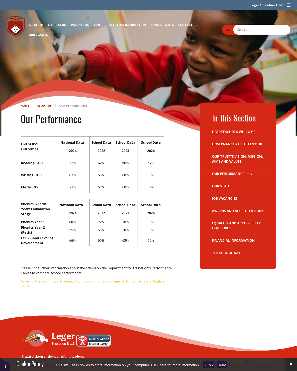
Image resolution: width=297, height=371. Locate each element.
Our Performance (73, 105)
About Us (44, 105)
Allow (208, 365)
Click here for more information (175, 365)
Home (25, 105)
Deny (222, 365)
